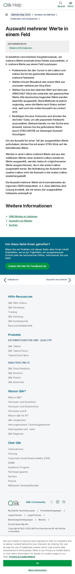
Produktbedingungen (50, 510)
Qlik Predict (14, 377)
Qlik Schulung (15, 316)
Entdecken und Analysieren (24, 18)
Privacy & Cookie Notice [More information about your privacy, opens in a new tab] (22, 556)
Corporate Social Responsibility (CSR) (29, 458)
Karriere (12, 476)
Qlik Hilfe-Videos (17, 303)
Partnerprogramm (18, 471)
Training (12, 312)
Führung (12, 453)
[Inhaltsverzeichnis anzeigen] (6, 15)
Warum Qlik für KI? (18, 415)
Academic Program (19, 467)
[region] (37, 555)
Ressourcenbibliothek (20, 325)
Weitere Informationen (20, 48)
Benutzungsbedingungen (20, 519)
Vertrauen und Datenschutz (23, 406)
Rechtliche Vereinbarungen (21, 510)
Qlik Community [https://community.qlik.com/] (35, 502)
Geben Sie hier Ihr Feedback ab (27, 266)
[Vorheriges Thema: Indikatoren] (19, 280)
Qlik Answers (15, 373)
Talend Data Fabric (18, 355)
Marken (42, 519)
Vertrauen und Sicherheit (22, 402)
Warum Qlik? (15, 397)
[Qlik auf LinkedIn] (57, 502)
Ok (37, 563)
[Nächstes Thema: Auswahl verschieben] (55, 280)
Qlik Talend (14, 346)
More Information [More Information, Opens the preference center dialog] (37, 570)
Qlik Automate (16, 382)
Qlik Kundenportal (18, 321)
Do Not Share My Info (18, 524)
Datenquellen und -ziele (21, 429)
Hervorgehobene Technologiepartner (29, 424)
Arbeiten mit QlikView (44, 14)
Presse (12, 481)
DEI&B (11, 462)
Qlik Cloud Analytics (19, 368)
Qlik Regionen (16, 433)
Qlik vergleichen (17, 420)
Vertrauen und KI (17, 411)
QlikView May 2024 (21, 14)
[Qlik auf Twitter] (51, 502)
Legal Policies (15, 515)
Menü (70, 6)
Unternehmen (15, 449)
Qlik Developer (16, 307)
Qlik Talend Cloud (18, 350)
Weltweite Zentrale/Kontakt (23, 485)
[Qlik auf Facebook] (63, 502)
